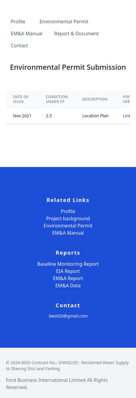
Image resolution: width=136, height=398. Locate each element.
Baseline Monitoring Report (68, 264)
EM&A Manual (68, 233)
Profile (68, 211)
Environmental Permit (68, 225)
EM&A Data (68, 285)
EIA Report (68, 271)
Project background (68, 218)
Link (127, 116)
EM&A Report (68, 278)
